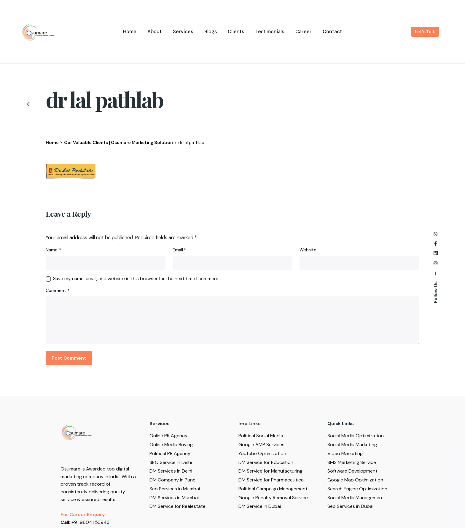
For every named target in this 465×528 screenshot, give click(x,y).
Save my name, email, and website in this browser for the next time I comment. (136, 279)
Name (53, 250)
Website (308, 250)
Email (179, 250)
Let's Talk (425, 32)
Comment (57, 290)
